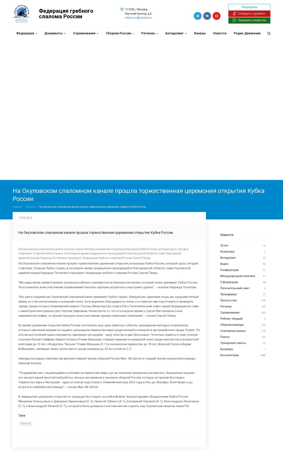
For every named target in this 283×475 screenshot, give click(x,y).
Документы (55, 33)
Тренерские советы (243, 343)
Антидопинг (176, 33)
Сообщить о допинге (248, 14)
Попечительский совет (243, 288)
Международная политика (243, 276)
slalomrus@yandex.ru (138, 17)
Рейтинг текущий (243, 319)
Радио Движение (247, 33)
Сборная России (120, 33)
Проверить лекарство (249, 20)
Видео (243, 264)
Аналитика (243, 252)
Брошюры (243, 349)
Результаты (249, 7)
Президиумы (243, 294)
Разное (243, 337)
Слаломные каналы (243, 331)
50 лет (243, 246)
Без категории (243, 355)
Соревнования (85, 33)
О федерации (243, 282)
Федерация (26, 33)
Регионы (149, 33)
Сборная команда (243, 325)
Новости (219, 33)
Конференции (243, 270)
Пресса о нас (243, 301)
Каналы (200, 33)
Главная (17, 206)
